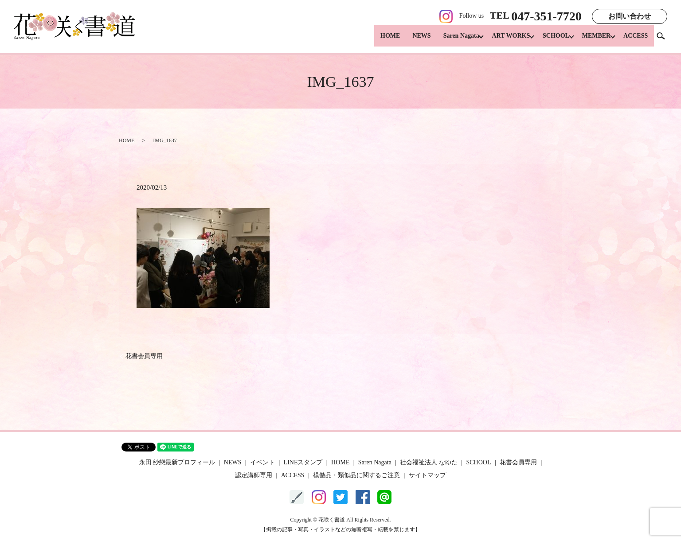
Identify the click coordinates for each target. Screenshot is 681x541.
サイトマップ (427, 475)
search (664, 39)
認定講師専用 (253, 475)
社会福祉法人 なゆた (429, 462)
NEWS (411, 40)
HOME (379, 40)
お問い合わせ (629, 16)
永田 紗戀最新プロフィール (177, 462)
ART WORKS (503, 40)
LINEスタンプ (303, 462)
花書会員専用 (144, 356)
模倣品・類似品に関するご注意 (356, 475)
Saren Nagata (450, 40)
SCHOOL (550, 40)
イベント (262, 462)
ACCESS (635, 40)
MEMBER (593, 40)
